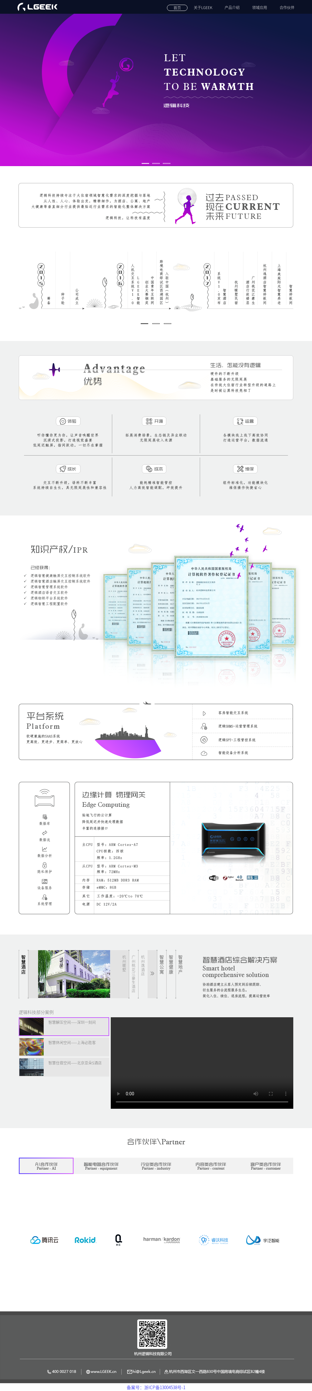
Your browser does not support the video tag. (202, 1063)
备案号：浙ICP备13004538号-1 (156, 1387)
